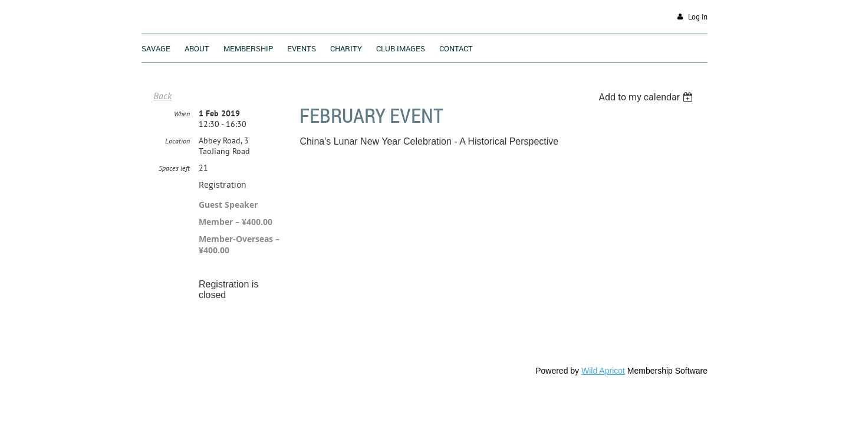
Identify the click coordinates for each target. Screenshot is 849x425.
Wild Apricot (603, 371)
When (182, 114)
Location (177, 141)
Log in (698, 17)
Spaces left (174, 168)
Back (162, 96)
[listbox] (647, 97)
